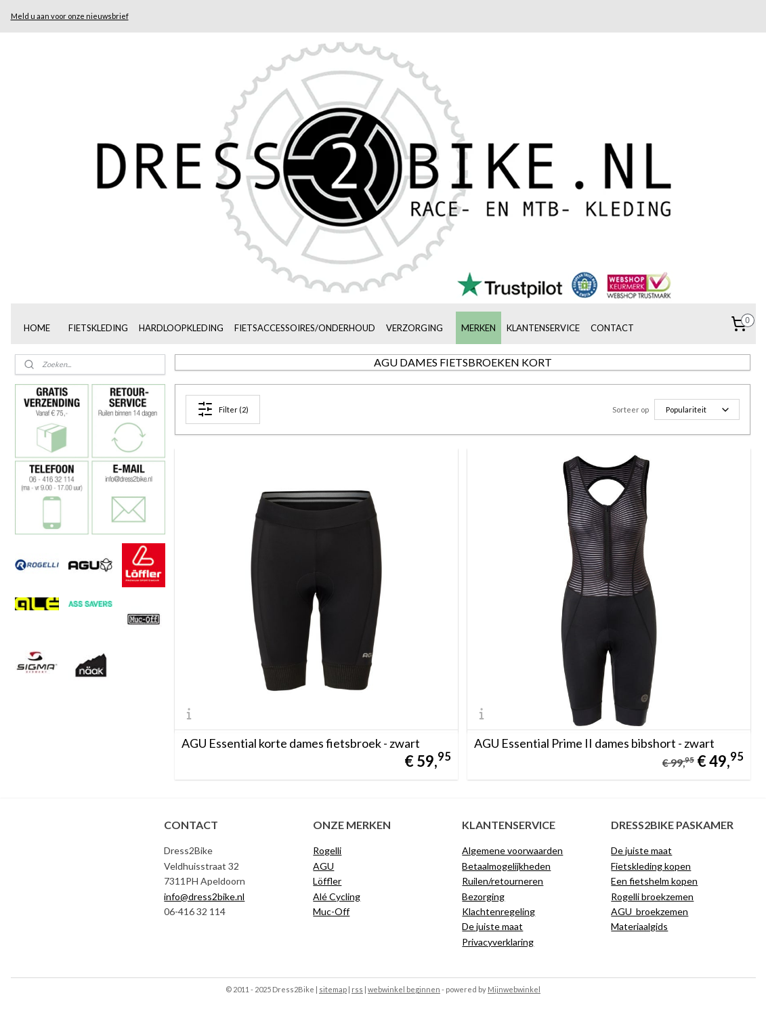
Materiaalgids (639, 926)
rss (357, 989)
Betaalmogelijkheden (506, 866)
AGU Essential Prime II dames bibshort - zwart (594, 743)
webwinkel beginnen (404, 989)
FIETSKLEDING (98, 327)
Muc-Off (331, 911)
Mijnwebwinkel (514, 989)
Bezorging (483, 896)
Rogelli (327, 850)
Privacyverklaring (498, 942)
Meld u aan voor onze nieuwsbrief (70, 16)
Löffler (327, 881)
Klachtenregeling (498, 911)
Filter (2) (223, 409)
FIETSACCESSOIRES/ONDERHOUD (304, 327)
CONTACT (612, 327)
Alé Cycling (336, 896)
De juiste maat (492, 926)
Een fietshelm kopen (654, 881)
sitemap (333, 989)
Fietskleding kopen (651, 866)
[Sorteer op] (698, 409)
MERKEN (478, 327)
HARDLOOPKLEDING (181, 327)
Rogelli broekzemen (652, 896)
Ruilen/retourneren (502, 881)
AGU (323, 866)
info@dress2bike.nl (204, 896)
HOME (37, 327)
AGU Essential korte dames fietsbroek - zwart (301, 743)
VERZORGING (414, 327)
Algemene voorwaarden (512, 850)
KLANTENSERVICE (543, 327)
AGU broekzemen (649, 911)
